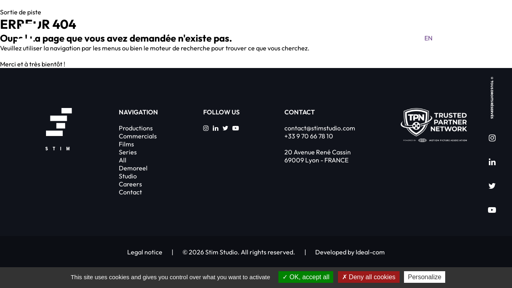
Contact (130, 192)
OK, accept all (305, 277)
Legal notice (144, 252)
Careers (130, 184)
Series (128, 152)
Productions (136, 128)
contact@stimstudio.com (319, 128)
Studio (128, 176)
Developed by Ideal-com (350, 252)
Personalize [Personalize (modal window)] (425, 277)
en (428, 38)
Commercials (138, 136)
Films (126, 144)
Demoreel (133, 168)
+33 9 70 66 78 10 (308, 136)
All (122, 160)
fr (444, 38)
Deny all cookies (369, 277)
